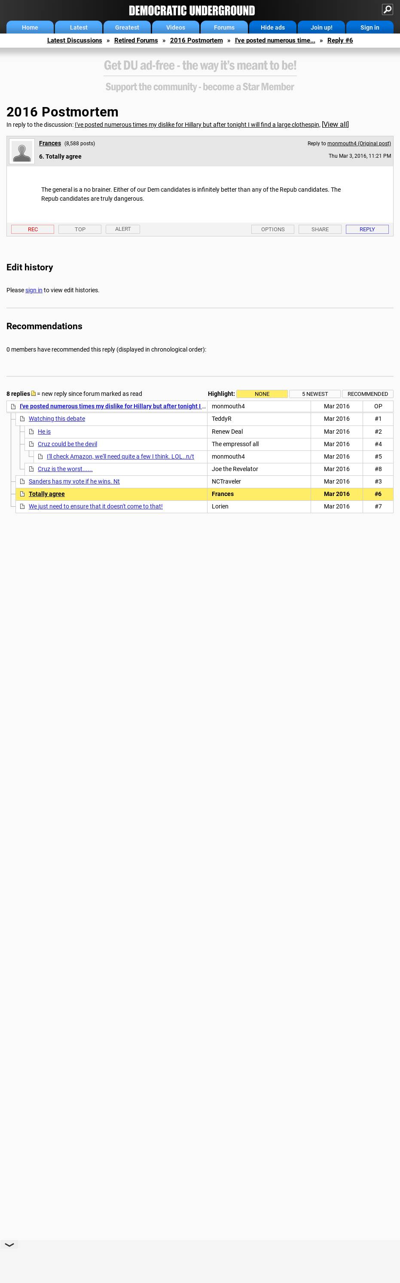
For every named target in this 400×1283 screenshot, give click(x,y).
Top (80, 229)
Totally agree (47, 493)
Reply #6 (340, 40)
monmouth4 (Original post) (359, 144)
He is (44, 431)
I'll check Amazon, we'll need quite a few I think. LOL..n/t (120, 456)
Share (320, 229)
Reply (367, 229)
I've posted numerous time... (275, 40)
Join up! (322, 27)
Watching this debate (57, 418)
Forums (224, 27)
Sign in (369, 27)
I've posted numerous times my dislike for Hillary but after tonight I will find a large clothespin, (198, 124)
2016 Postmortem (196, 40)
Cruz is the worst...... (65, 468)
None (262, 394)
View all (335, 124)
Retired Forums (136, 40)
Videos (175, 27)
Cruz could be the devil (67, 444)
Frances (50, 143)
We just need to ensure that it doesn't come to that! (96, 506)
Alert (123, 229)
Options (273, 229)
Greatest (127, 27)
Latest (79, 27)
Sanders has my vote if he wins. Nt (74, 481)
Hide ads (273, 27)
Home (30, 27)
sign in (34, 290)
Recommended (368, 394)
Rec (33, 229)
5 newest (315, 394)
